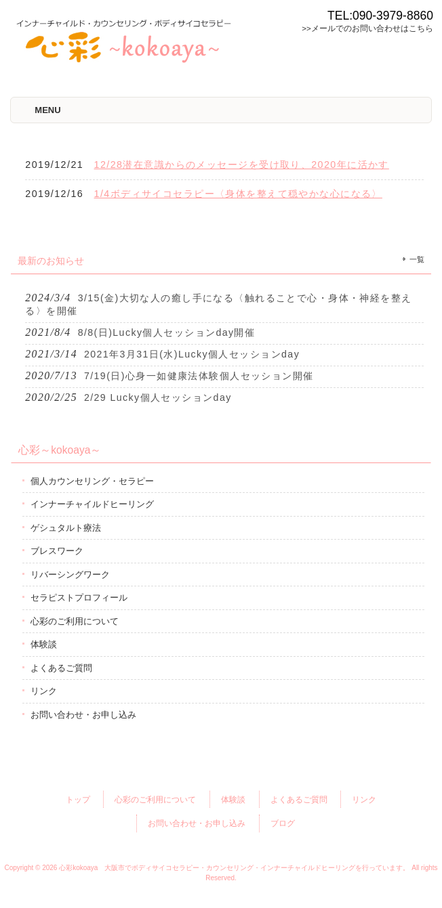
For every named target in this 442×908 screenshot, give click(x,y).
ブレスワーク (57, 551)
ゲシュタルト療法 (66, 528)
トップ (78, 799)
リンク (44, 691)
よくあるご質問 (61, 668)
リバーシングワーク (70, 574)
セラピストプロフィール (79, 597)
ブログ (282, 823)
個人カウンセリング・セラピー (92, 481)
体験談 (44, 644)
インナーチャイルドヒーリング (92, 504)
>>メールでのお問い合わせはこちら (367, 28)
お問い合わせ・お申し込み (83, 715)
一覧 (416, 259)
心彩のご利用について (75, 621)
